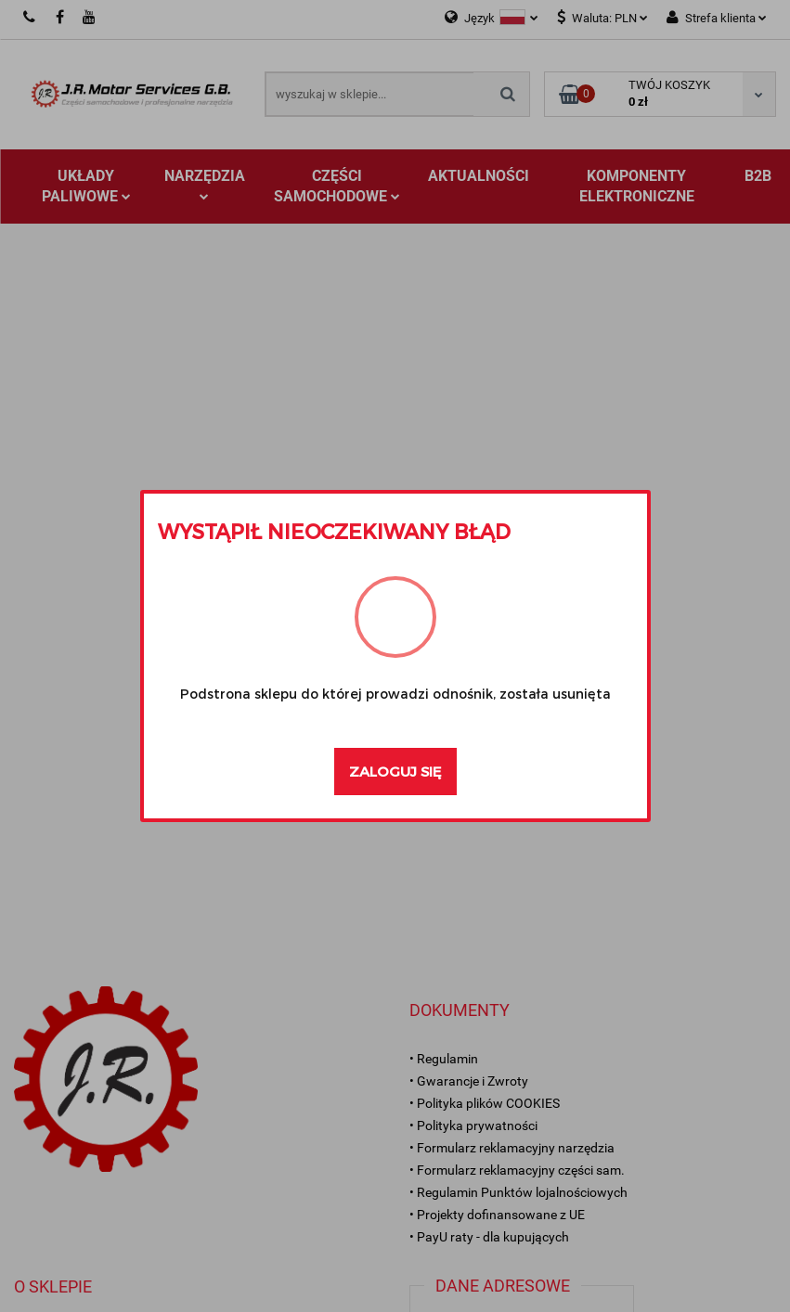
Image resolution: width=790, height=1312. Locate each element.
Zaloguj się (395, 771)
